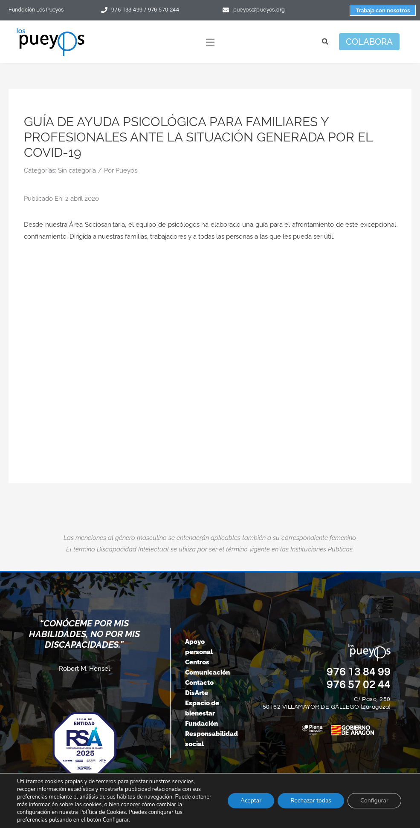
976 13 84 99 (359, 672)
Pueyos (126, 170)
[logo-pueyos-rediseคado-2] (50, 31)
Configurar (374, 800)
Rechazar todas (310, 800)
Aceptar (250, 800)
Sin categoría (77, 170)
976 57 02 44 (359, 684)
